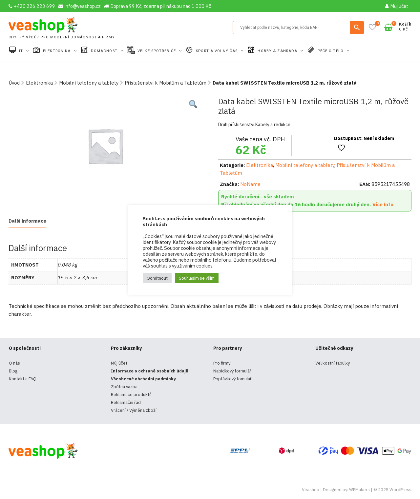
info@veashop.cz (79, 6)
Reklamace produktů (131, 394)
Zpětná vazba (124, 386)
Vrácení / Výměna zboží (134, 410)
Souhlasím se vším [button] (197, 278)
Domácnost (105, 51)
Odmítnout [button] (157, 278)
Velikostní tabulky (332, 363)
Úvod (14, 83)
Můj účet (396, 6)
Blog (13, 371)
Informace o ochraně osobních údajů (149, 371)
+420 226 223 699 (32, 6)
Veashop (310, 489)
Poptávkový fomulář (232, 379)
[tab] (27, 221)
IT (21, 51)
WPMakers (359, 489)
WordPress (400, 489)
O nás (14, 363)
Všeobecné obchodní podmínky (143, 379)
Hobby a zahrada (278, 51)
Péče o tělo (331, 51)
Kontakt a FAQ (22, 379)
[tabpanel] (105, 146)
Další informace (27, 221)
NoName (250, 184)
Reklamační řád (126, 402)
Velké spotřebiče (157, 51)
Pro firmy (221, 363)
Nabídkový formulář (232, 371)
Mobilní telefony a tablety (88, 83)
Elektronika (57, 51)
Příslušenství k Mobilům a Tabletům (165, 83)
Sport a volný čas (217, 51)
